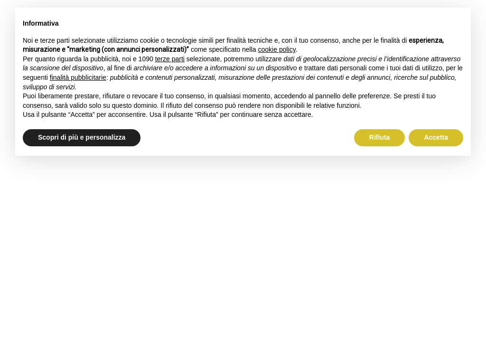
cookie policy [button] (277, 49)
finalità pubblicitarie (78, 77)
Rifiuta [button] (379, 137)
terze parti (170, 59)
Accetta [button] (436, 137)
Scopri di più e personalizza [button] (81, 137)
